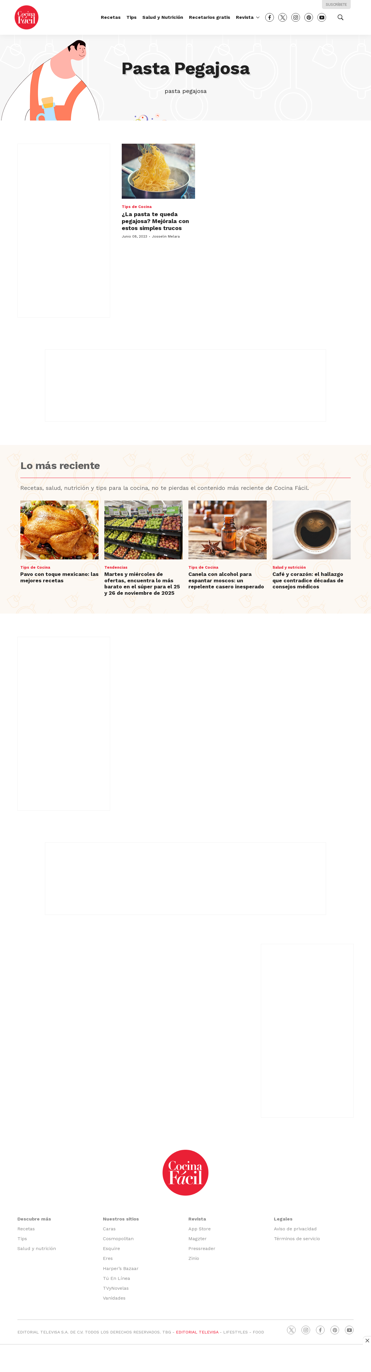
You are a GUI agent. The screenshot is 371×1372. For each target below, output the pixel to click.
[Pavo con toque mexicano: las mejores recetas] (59, 530)
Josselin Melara (166, 236)
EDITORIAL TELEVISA (197, 1332)
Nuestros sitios (121, 1219)
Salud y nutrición (289, 567)
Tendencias (116, 567)
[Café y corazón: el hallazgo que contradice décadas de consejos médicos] (311, 530)
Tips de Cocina (137, 207)
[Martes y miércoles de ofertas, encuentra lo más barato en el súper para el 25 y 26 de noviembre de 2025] (143, 530)
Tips (131, 17)
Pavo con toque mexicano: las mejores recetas (59, 577)
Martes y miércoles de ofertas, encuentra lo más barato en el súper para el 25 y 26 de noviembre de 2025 (142, 583)
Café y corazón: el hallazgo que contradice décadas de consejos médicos (307, 580)
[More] (257, 17)
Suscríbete (336, 4)
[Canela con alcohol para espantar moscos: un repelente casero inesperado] (227, 530)
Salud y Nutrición (162, 17)
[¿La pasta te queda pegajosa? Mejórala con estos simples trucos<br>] (158, 171)
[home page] (26, 17)
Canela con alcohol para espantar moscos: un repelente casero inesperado (226, 580)
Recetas (111, 17)
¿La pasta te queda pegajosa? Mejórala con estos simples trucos (155, 221)
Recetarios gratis (209, 17)
